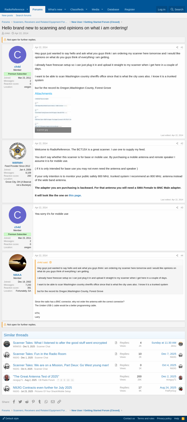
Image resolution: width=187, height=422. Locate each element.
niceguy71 (18, 380)
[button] (27, 9)
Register (130, 9)
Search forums (23, 15)
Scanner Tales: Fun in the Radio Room (39, 354)
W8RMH (17, 162)
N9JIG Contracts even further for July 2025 (42, 387)
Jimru (173, 346)
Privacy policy (164, 418)
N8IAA (17, 274)
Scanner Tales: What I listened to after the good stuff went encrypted (60, 343)
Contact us (129, 418)
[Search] (177, 9)
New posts (7, 15)
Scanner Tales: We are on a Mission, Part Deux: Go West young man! (61, 365)
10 (68, 380)
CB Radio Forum (46, 380)
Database (113, 9)
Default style (11, 418)
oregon (27, 87)
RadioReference (14, 9)
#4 (182, 255)
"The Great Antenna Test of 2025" (36, 376)
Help (176, 418)
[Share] (177, 47)
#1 (182, 47)
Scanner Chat (43, 346)
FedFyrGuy (170, 391)
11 (72, 380)
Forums (38, 9)
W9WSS (17, 346)
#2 (182, 143)
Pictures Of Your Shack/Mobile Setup (53, 391)
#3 (182, 207)
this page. (75, 195)
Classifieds (77, 9)
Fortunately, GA (23, 291)
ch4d (7, 33)
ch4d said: (42, 262)
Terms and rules (146, 418)
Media (95, 9)
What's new (55, 9)
